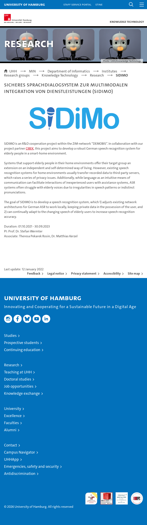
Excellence (13, 415)
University (12, 408)
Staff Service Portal (77, 4)
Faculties (11, 422)
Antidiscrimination (19, 473)
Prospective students (21, 342)
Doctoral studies (17, 379)
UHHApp (11, 459)
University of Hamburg (24, 4)
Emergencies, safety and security (31, 466)
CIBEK (30, 148)
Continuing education (22, 349)
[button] (131, 4)
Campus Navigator (19, 452)
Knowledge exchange (22, 393)
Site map (134, 273)
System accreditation (137, 496)
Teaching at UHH (18, 372)
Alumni (10, 429)
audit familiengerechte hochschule (91, 498)
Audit (104, 494)
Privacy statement (83, 273)
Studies (10, 335)
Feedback (33, 273)
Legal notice (55, 273)
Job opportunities (18, 386)
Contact (10, 445)
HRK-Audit (119, 496)
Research (11, 365)
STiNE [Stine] (98, 4)
